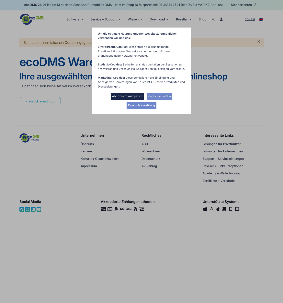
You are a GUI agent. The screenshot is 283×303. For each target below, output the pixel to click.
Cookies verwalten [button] (159, 96)
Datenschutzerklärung (141, 105)
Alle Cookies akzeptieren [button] (127, 96)
